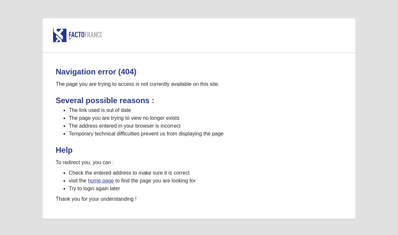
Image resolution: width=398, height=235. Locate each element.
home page (101, 180)
